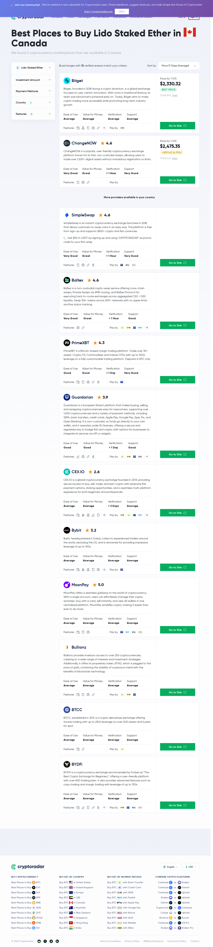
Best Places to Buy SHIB (26, 923)
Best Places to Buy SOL (25, 892)
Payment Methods (27, 91)
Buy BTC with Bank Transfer (125, 882)
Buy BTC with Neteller (121, 923)
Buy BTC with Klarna (121, 913)
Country (24, 103)
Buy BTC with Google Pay (124, 907)
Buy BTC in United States (75, 882)
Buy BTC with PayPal (121, 897)
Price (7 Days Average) (175, 65)
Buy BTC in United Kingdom (76, 887)
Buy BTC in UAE (69, 897)
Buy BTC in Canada (72, 902)
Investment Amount (28, 79)
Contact (194, 941)
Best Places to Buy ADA (26, 907)
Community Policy (176, 941)
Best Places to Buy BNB (26, 902)
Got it (122, 11)
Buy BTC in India (70, 927)
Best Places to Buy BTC (25, 882)
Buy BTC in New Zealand (74, 912)
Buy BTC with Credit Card (124, 887)
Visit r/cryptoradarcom (98, 11)
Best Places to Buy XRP (25, 897)
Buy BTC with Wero (120, 928)
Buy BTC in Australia (72, 907)
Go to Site (177, 125)
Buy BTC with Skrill (120, 918)
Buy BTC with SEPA (120, 892)
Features (24, 114)
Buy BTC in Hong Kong (73, 922)
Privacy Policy (132, 941)
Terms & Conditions (110, 941)
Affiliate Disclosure (153, 941)
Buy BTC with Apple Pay (123, 902)
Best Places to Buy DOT (26, 913)
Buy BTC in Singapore (73, 917)
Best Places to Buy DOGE (27, 918)
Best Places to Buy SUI (25, 928)
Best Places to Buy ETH (25, 887)
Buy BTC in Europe (71, 892)
